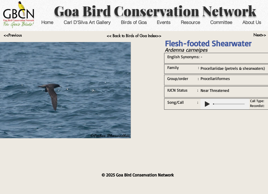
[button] (164, 22)
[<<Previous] (13, 35)
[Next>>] (260, 35)
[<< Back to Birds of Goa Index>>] (134, 36)
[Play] (207, 104)
